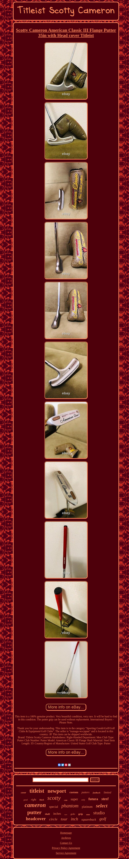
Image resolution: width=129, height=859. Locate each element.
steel (105, 799)
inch (74, 819)
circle (53, 819)
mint (88, 814)
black (41, 800)
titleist (36, 791)
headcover (36, 818)
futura (93, 799)
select (101, 805)
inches (57, 813)
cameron (35, 805)
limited (107, 792)
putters (85, 792)
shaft (47, 814)
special (53, 806)
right (33, 799)
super (74, 799)
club (65, 800)
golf (102, 818)
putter (34, 812)
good (26, 800)
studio (99, 812)
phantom (70, 805)
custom (73, 792)
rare (65, 814)
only (83, 799)
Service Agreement (66, 853)
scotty (54, 798)
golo (73, 814)
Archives (66, 837)
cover (23, 792)
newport (57, 791)
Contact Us (66, 842)
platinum (87, 806)
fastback (96, 792)
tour (64, 819)
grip (80, 814)
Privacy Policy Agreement (66, 848)
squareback (88, 819)
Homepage (66, 832)
